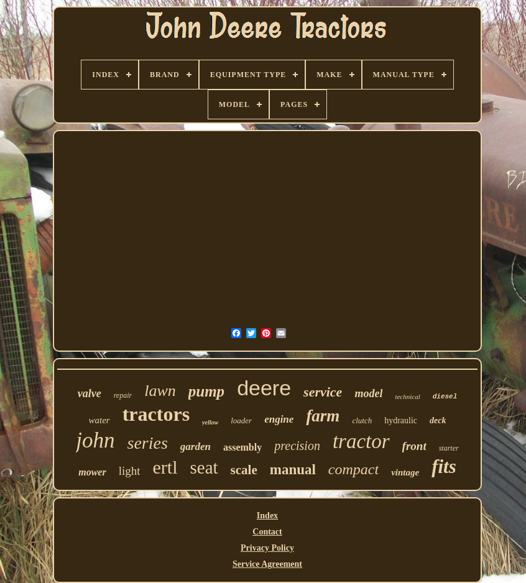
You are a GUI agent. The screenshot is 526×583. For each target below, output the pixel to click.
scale (244, 469)
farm (322, 415)
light (130, 470)
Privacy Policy (267, 548)
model (368, 393)
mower (92, 472)
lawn (160, 391)
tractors (156, 414)
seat (204, 467)
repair (123, 395)
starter (449, 448)
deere (264, 388)
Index (267, 515)
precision (297, 445)
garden (195, 446)
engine (278, 419)
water (99, 420)
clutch (362, 420)
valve (89, 393)
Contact (267, 531)
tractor (361, 441)
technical (407, 396)
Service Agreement (267, 564)
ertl (164, 467)
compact (353, 469)
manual (293, 469)
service (322, 392)
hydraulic (400, 420)
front (414, 445)
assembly (242, 447)
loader (241, 420)
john (95, 440)
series (147, 442)
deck (438, 420)
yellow (210, 422)
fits (443, 466)
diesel (445, 396)
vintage (405, 472)
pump (206, 391)
